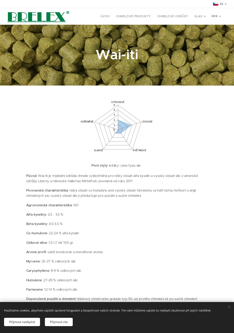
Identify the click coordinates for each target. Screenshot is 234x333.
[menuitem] (90, 16)
